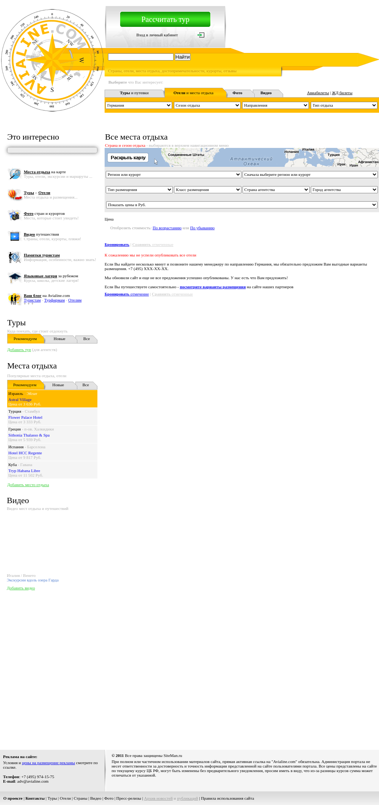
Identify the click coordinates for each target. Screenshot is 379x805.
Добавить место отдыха (28, 484)
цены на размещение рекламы (48, 762)
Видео (95, 798)
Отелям (74, 300)
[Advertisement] (71, 668)
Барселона (36, 446)
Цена (109, 219)
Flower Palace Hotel (25, 417)
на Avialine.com (47, 295)
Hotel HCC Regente (25, 453)
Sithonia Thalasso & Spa (29, 435)
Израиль (15, 393)
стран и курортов (44, 213)
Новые (60, 338)
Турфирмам (54, 300)
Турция (14, 411)
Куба (12, 464)
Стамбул (32, 411)
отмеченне (127, 294)
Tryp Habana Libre (24, 470)
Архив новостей (158, 798)
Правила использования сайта (227, 798)
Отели (65, 798)
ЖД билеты (342, 92)
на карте (45, 171)
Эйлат (32, 393)
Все (86, 338)
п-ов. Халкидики (39, 429)
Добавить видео (21, 588)
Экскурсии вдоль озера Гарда (33, 580)
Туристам (32, 300)
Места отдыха (32, 365)
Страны (81, 798)
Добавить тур (19, 349)
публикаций (187, 798)
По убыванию (202, 227)
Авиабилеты (318, 92)
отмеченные (152, 244)
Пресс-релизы (128, 798)
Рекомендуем (25, 338)
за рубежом (51, 276)
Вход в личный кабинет (157, 35)
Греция (14, 429)
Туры (16, 322)
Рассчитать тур (165, 19)
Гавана (26, 464)
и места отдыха (194, 92)
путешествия (41, 234)
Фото (108, 798)
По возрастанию (167, 227)
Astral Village (19, 399)
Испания (15, 446)
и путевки (134, 92)
